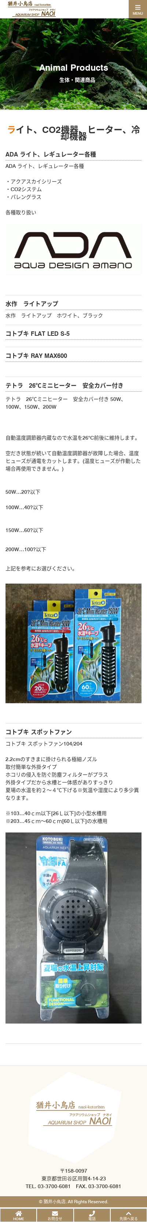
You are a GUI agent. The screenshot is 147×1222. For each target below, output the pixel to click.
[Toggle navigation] (138, 9)
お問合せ (55, 1218)
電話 (92, 1218)
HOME (18, 1218)
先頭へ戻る (129, 1218)
